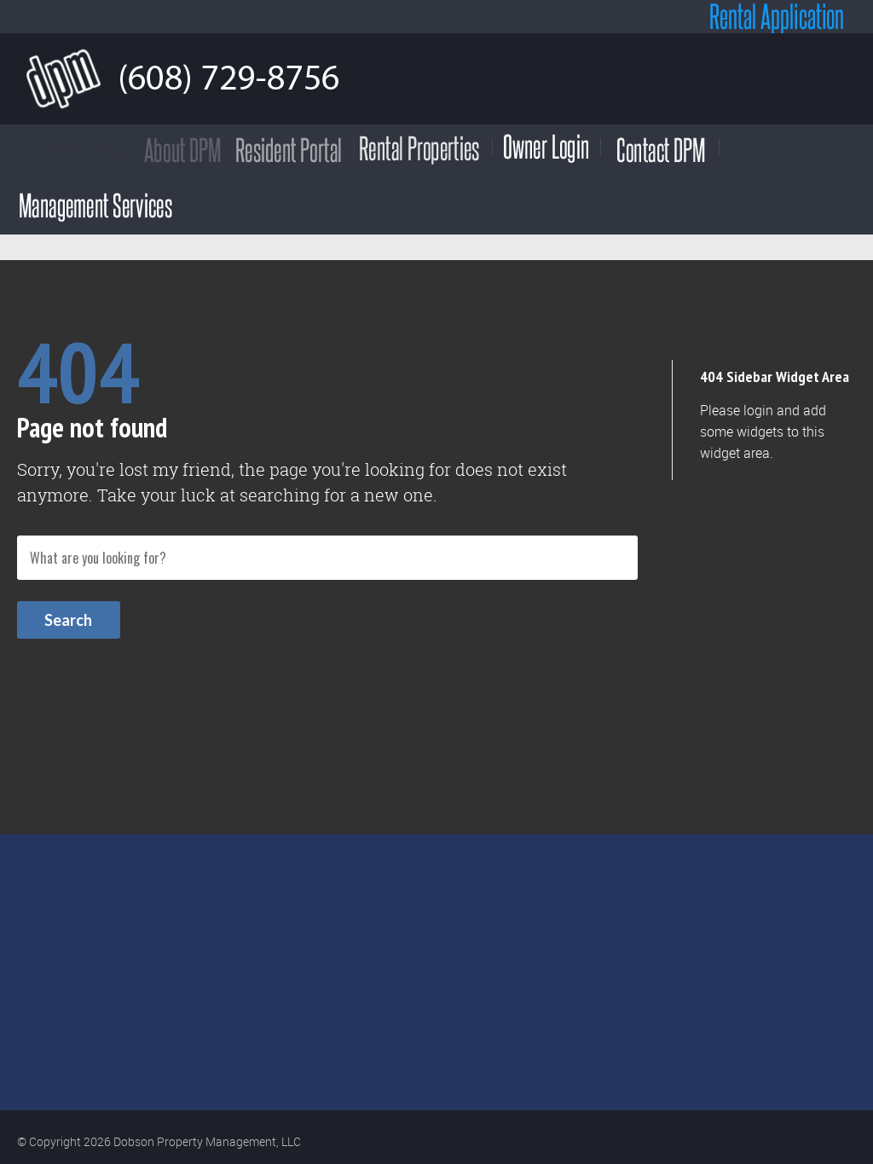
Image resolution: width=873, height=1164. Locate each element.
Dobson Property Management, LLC (207, 1141)
